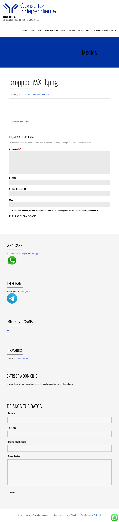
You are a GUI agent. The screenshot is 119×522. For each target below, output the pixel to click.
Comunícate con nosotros (105, 30)
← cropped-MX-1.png (19, 122)
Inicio (24, 30)
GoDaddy (98, 515)
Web (11, 200)
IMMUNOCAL (10, 17)
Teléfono (11, 427)
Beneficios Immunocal (55, 30)
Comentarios (13, 456)
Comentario (15, 149)
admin (27, 95)
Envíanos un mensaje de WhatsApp (23, 253)
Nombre (13, 177)
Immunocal (36, 30)
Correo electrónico (18, 188)
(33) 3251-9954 (21, 358)
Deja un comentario (41, 95)
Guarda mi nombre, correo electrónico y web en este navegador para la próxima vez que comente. (55, 210)
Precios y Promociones (79, 30)
